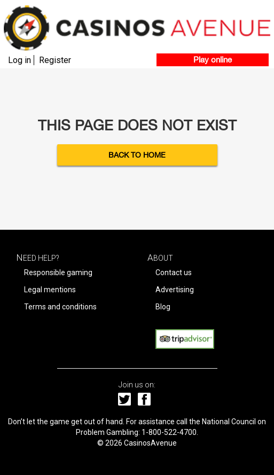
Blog (162, 306)
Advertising (174, 289)
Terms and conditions (60, 306)
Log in (19, 60)
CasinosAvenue (150, 443)
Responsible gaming (58, 272)
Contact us (173, 272)
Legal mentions (50, 289)
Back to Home (137, 155)
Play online (212, 59)
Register (55, 60)
